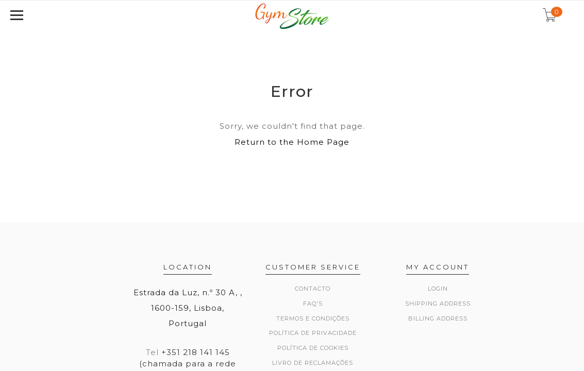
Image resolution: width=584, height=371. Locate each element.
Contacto (312, 288)
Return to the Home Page (292, 142)
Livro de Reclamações (312, 362)
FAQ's (313, 303)
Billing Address (438, 318)
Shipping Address (438, 303)
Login (438, 288)
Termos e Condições (312, 318)
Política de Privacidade (313, 332)
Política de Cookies (312, 347)
